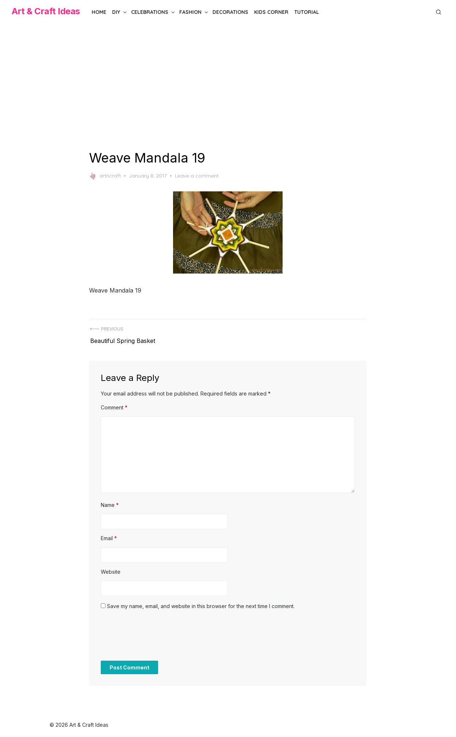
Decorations (230, 12)
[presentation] (156, 636)
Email (109, 535)
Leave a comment (197, 175)
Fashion (190, 12)
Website (111, 568)
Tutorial (306, 12)
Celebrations (149, 12)
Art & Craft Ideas (46, 11)
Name (110, 502)
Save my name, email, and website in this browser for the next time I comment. (201, 603)
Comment (114, 404)
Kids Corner (271, 12)
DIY (116, 12)
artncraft (105, 176)
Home (99, 12)
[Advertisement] (228, 87)
